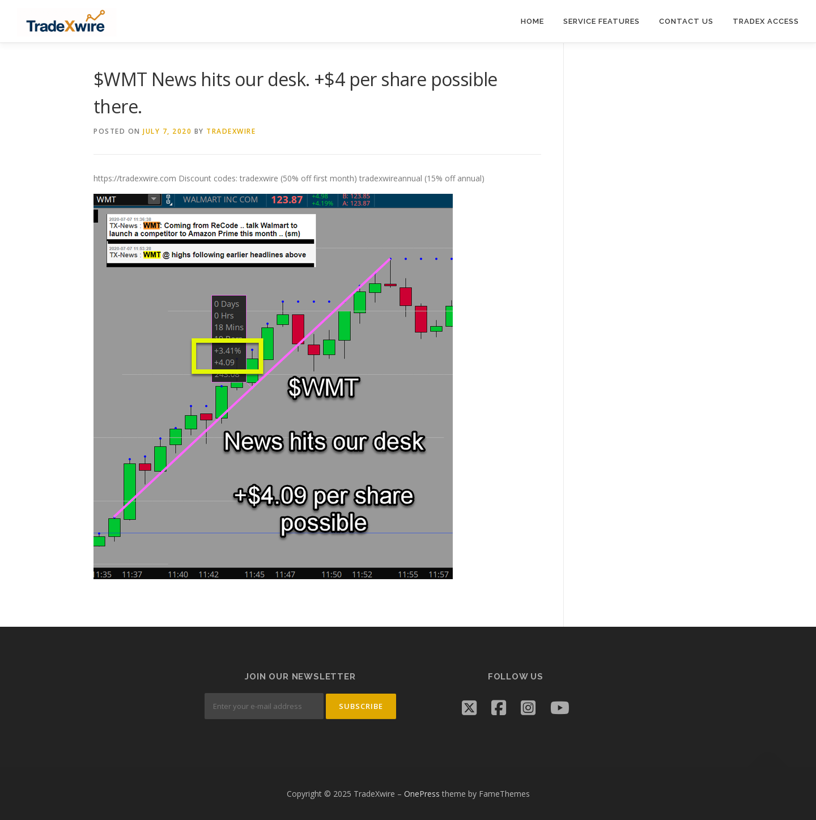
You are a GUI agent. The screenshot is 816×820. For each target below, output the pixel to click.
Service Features (601, 21)
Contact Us (686, 21)
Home (532, 21)
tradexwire (231, 131)
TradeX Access (766, 21)
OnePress (422, 793)
